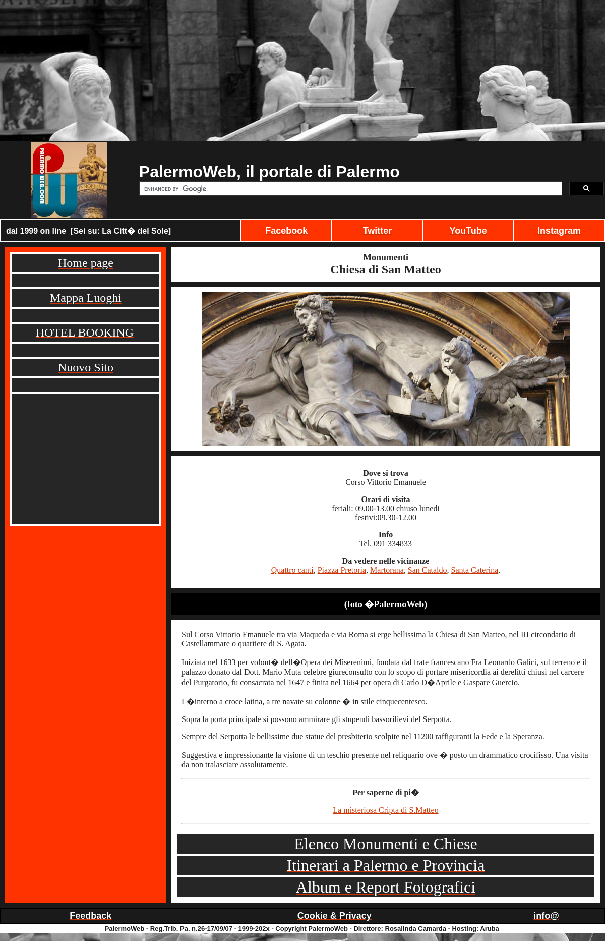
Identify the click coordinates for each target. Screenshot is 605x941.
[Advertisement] (302, 70)
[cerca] (349, 188)
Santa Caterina (475, 570)
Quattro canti (292, 570)
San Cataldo (427, 570)
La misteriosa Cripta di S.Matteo (385, 810)
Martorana (387, 570)
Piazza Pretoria (342, 570)
